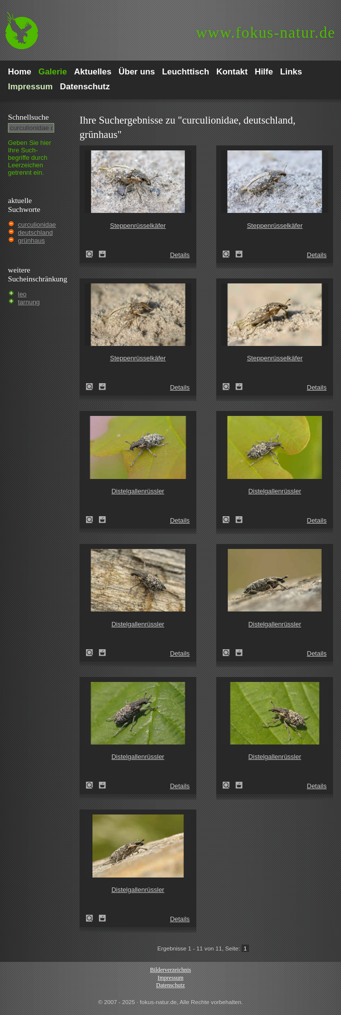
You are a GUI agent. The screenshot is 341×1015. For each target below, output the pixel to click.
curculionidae (37, 224)
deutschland (35, 232)
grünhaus (31, 240)
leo (22, 294)
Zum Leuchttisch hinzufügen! (102, 254)
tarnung (29, 302)
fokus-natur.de (266, 32)
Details (180, 255)
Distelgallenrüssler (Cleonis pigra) (92, 519)
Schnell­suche (28, 117)
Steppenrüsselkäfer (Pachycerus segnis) (92, 254)
